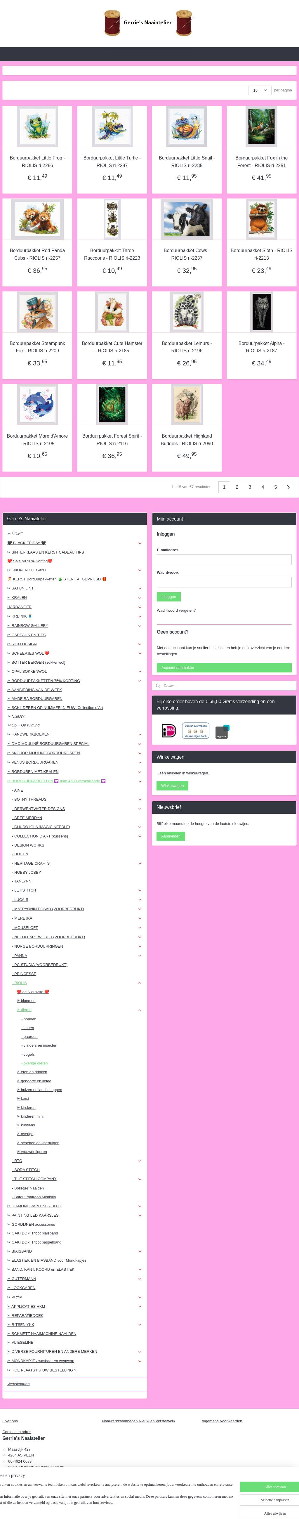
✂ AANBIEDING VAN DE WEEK (34, 690)
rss (146, 1508)
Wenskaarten (18, 1384)
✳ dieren (79, 1010)
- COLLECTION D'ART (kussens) (77, 836)
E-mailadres (167, 550)
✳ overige (25, 1134)
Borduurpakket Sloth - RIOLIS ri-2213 (262, 254)
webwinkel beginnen (165, 1508)
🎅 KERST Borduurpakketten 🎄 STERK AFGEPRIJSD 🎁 (57, 579)
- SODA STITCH (26, 1170)
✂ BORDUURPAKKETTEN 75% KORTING (74, 681)
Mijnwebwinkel (210, 1508)
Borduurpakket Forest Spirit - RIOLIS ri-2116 (112, 439)
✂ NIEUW (15, 716)
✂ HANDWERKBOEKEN (74, 734)
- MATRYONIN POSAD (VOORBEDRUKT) (77, 909)
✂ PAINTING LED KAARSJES (74, 1215)
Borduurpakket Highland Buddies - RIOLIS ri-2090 (187, 439)
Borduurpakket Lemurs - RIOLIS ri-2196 (187, 347)
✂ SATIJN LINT (74, 588)
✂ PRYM (74, 1297)
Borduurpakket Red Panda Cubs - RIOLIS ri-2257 (37, 254)
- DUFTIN (20, 854)
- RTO (77, 1161)
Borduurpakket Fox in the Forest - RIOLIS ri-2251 (262, 161)
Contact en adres (16, 1432)
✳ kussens (26, 1125)
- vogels (28, 1054)
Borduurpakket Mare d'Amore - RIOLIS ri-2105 (37, 439)
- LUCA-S (77, 899)
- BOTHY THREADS (77, 799)
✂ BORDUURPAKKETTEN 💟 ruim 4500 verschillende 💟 (74, 781)
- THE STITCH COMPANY (77, 1179)
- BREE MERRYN (27, 818)
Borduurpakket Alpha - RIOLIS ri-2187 (262, 347)
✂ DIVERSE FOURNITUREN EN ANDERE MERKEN (74, 1351)
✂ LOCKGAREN (21, 1288)
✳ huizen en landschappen (39, 1090)
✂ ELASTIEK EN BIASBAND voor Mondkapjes (46, 1260)
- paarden (29, 1036)
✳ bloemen (26, 1000)
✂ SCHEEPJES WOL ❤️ (74, 653)
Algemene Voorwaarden (222, 1421)
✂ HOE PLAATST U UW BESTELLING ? (41, 1370)
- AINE (17, 790)
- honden (28, 1019)
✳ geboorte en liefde (34, 1081)
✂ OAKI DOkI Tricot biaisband (32, 1233)
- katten (27, 1028)
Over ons (10, 1421)
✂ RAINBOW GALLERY (74, 625)
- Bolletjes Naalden (28, 1188)
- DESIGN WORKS (28, 845)
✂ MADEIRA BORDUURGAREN (34, 698)
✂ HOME (15, 534)
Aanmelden (170, 836)
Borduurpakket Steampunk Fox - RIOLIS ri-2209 (37, 347)
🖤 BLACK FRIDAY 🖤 (74, 543)
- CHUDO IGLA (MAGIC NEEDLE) (77, 827)
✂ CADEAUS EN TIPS (26, 635)
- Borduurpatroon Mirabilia (34, 1197)
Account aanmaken (177, 667)
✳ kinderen (26, 1107)
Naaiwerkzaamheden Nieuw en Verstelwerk (138, 1421)
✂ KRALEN (74, 597)
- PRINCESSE (24, 974)
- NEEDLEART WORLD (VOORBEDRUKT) (77, 937)
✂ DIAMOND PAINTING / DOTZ (74, 1206)
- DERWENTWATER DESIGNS (77, 809)
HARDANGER (74, 607)
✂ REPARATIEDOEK (25, 1315)
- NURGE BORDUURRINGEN (77, 946)
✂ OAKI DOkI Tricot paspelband (34, 1242)
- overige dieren (34, 1063)
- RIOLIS (77, 983)
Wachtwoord (168, 572)
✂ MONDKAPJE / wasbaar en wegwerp (74, 1361)
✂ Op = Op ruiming (23, 725)
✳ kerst (23, 1098)
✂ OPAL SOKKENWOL (74, 671)
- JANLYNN (21, 881)
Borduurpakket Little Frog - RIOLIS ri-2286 (37, 161)
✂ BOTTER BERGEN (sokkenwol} (36, 662)
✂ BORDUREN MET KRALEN (74, 771)
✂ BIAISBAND (74, 1251)
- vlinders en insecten (39, 1045)
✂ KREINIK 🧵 (74, 616)
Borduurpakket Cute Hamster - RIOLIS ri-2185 (112, 347)
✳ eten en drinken (32, 1072)
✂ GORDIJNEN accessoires (31, 1224)
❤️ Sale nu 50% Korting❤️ (29, 561)
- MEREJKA (77, 918)
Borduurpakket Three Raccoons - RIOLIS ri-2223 (112, 254)
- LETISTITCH (77, 890)
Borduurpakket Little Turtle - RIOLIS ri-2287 (112, 161)
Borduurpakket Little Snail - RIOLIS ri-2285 (187, 161)
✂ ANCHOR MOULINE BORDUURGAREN (74, 753)
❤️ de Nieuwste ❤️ (33, 992)
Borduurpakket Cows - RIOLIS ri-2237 (187, 254)
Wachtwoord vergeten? (176, 610)
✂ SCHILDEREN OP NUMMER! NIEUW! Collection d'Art (55, 707)
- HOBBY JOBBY (26, 872)
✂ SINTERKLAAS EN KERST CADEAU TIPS (45, 552)
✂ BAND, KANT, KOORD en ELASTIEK (74, 1269)
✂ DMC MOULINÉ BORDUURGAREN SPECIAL (74, 743)
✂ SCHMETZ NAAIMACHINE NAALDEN (41, 1333)
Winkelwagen (172, 785)
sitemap (135, 1508)
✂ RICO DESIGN (74, 644)
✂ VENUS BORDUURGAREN (74, 762)
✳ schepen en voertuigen (38, 1143)
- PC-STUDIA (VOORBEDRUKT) (39, 965)
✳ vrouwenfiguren (32, 1151)
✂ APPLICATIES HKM (74, 1306)
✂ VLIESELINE (20, 1342)
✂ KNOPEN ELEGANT (74, 570)
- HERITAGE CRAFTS (77, 863)
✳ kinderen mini (30, 1116)
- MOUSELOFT (77, 927)
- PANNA (77, 955)
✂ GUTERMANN (74, 1279)
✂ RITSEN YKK (74, 1324)
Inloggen (168, 596)
